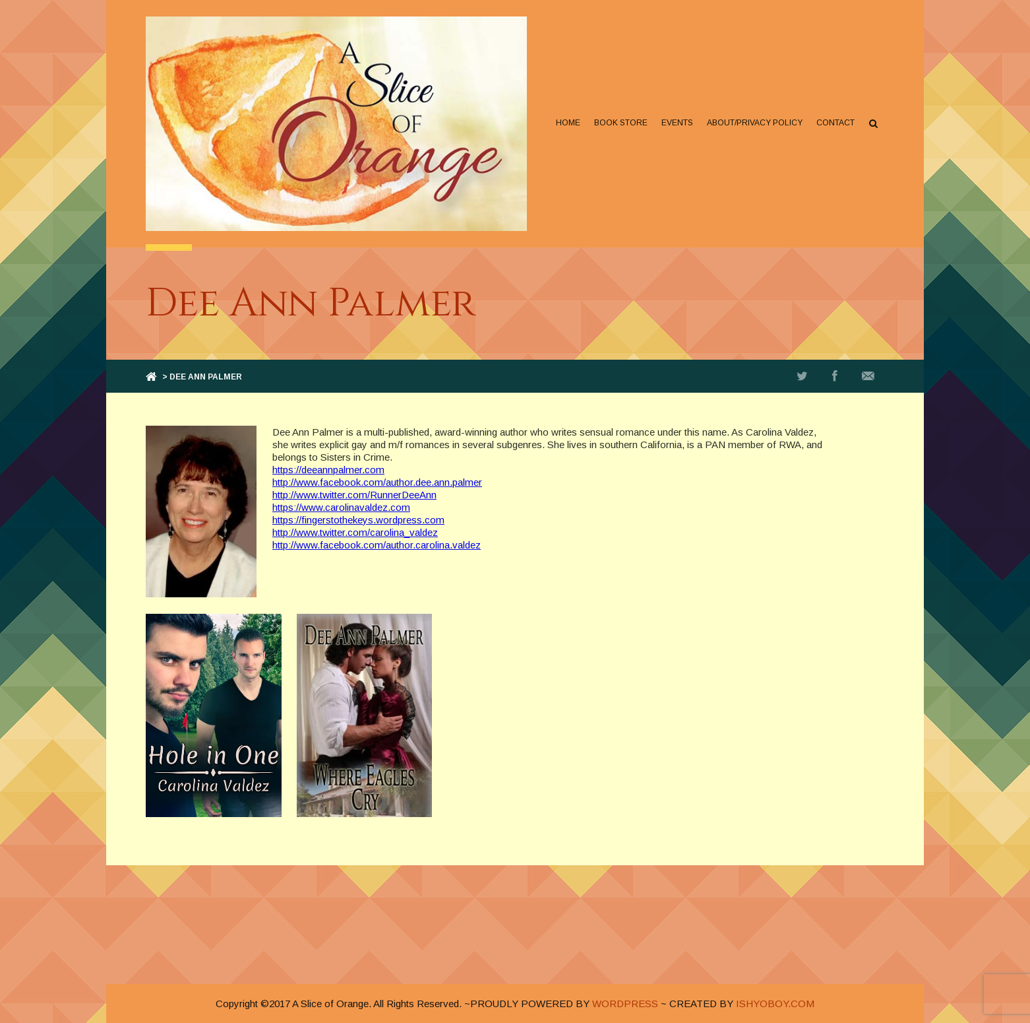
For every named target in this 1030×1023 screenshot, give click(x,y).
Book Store (621, 122)
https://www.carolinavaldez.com (341, 507)
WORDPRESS (625, 1003)
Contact (835, 122)
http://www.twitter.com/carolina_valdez (355, 532)
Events (677, 122)
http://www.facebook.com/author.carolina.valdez (376, 544)
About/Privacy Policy (755, 122)
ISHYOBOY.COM (775, 1003)
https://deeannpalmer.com (328, 469)
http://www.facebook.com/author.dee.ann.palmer (377, 482)
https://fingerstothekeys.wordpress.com (358, 519)
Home (568, 122)
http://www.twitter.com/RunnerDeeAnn (354, 494)
